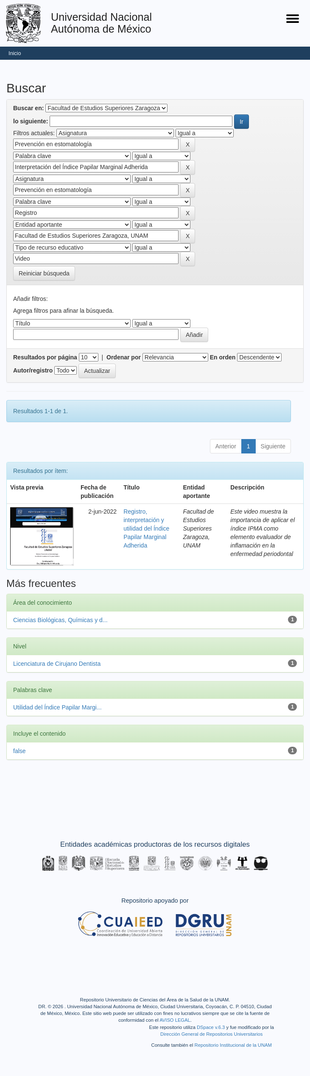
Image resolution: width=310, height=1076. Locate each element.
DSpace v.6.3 (211, 1027)
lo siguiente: (30, 121)
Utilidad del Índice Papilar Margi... (57, 707)
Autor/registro (33, 370)
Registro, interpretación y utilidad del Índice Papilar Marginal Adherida (146, 528)
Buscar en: (28, 108)
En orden (223, 357)
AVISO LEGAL (174, 1020)
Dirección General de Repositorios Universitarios (211, 1034)
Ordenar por (123, 357)
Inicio (14, 53)
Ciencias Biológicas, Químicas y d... (60, 620)
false (19, 751)
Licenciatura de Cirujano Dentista (57, 663)
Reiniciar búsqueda (44, 273)
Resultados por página (45, 357)
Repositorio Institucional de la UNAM (233, 1045)
